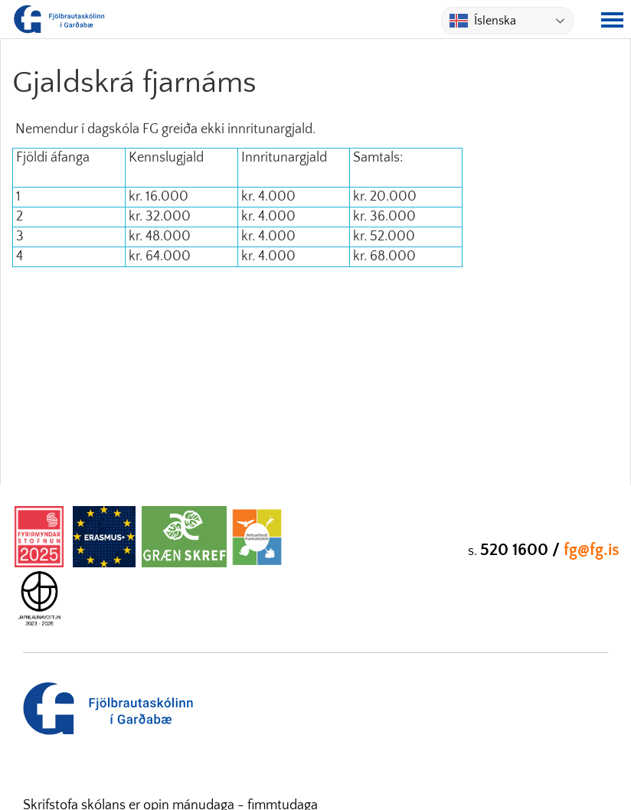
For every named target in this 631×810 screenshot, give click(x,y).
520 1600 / (522, 550)
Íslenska (483, 20)
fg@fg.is (592, 550)
